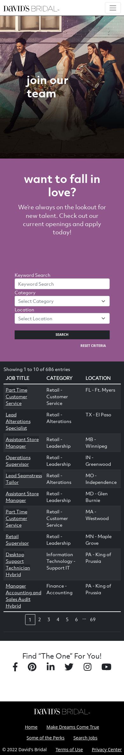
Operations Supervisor (18, 460)
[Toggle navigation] (113, 7)
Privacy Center (107, 749)
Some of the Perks (46, 738)
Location (24, 309)
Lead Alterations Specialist (18, 421)
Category (25, 292)
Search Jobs (85, 738)
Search (62, 334)
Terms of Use (69, 749)
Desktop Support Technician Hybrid (18, 564)
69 (93, 619)
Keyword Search (33, 275)
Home (31, 727)
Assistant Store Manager (22, 442)
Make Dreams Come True (72, 727)
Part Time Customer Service (16, 396)
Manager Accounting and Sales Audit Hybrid (23, 596)
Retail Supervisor (17, 539)
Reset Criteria (93, 345)
